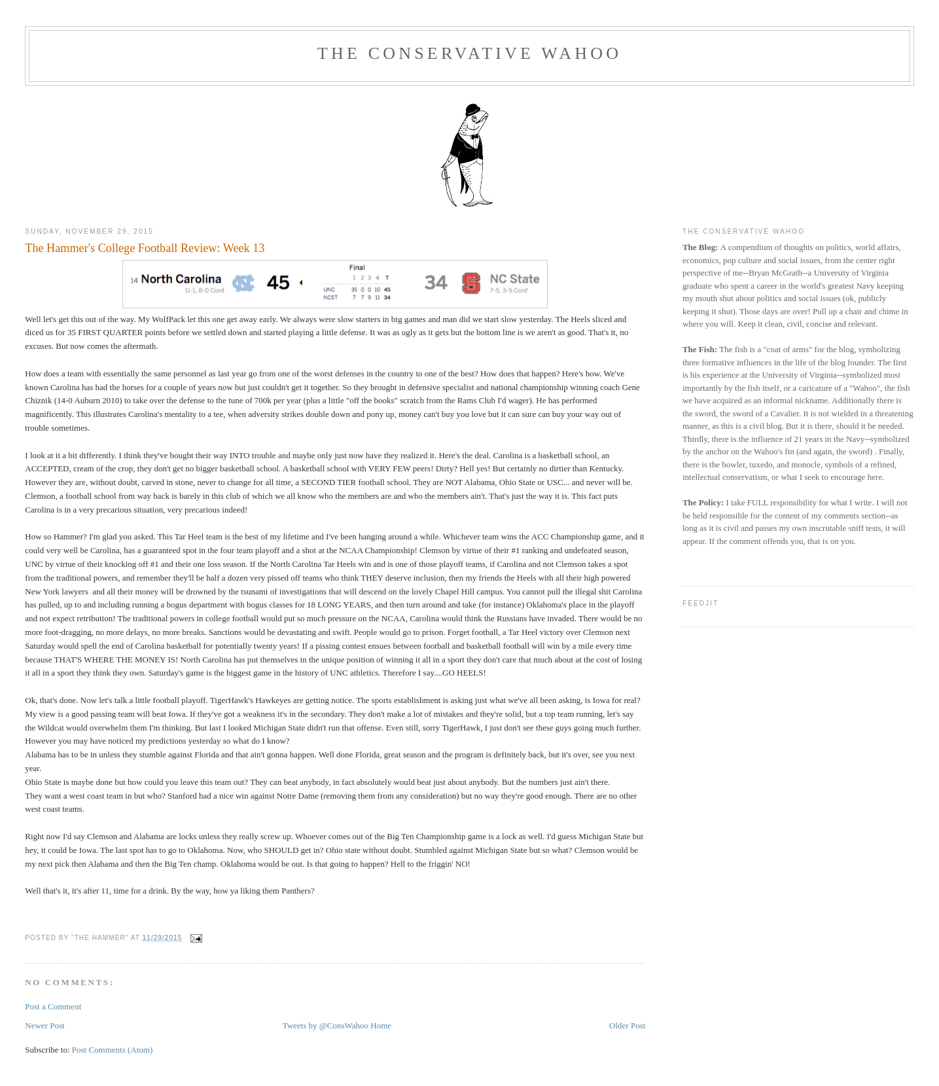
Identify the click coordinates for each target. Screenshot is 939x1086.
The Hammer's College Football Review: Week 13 (144, 248)
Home (380, 1025)
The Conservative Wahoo (469, 53)
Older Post (627, 1025)
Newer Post (44, 1025)
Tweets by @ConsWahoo (325, 1025)
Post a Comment (53, 1006)
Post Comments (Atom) (112, 1050)
